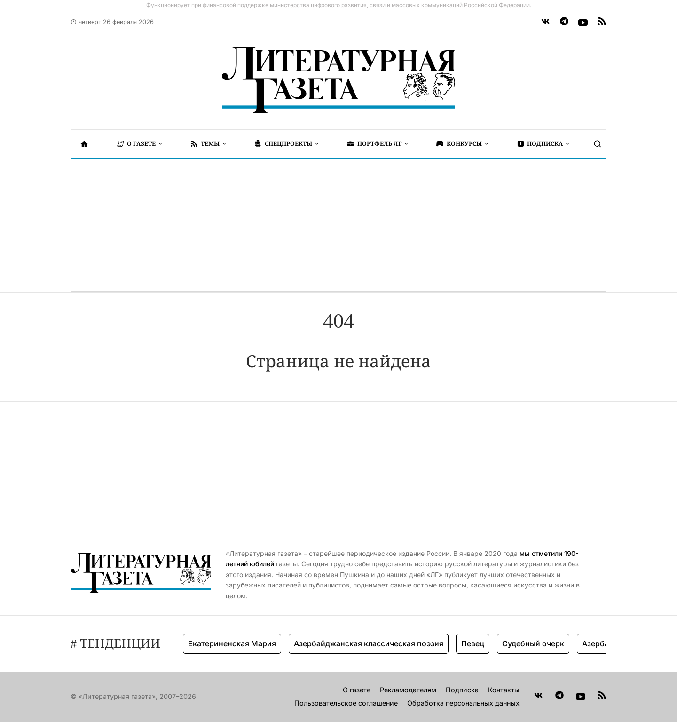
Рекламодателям (408, 690)
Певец (472, 643)
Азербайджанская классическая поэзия (368, 643)
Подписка (462, 690)
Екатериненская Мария (232, 643)
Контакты (504, 690)
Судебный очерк (533, 643)
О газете (356, 690)
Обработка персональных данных (463, 703)
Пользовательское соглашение (346, 703)
